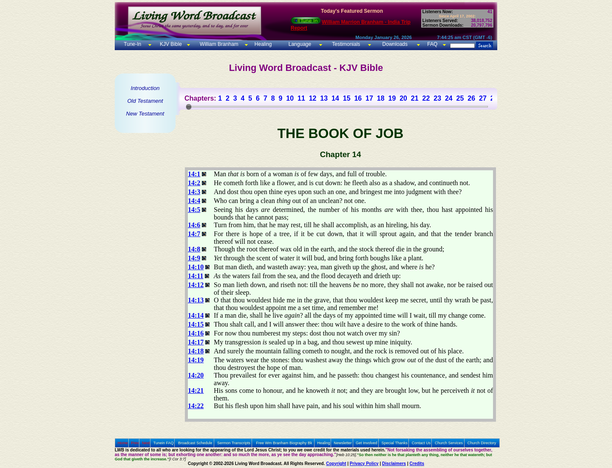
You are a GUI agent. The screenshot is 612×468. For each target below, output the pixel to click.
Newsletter (343, 443)
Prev (135, 443)
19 (392, 98)
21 (415, 98)
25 (460, 98)
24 (449, 98)
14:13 (196, 300)
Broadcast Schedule (195, 443)
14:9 (194, 258)
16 (358, 98)
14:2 (194, 182)
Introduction (145, 88)
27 (483, 98)
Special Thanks (395, 443)
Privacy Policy (364, 463)
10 (290, 98)
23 (437, 98)
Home (123, 443)
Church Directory (482, 443)
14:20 (196, 375)
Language (299, 44)
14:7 (194, 233)
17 (369, 98)
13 (324, 98)
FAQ (432, 44)
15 (347, 98)
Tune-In (132, 44)
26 (471, 98)
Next (146, 443)
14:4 (194, 200)
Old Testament (145, 101)
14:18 (196, 351)
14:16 (196, 333)
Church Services (449, 443)
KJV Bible (170, 44)
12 (313, 98)
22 (426, 98)
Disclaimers (394, 463)
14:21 (196, 390)
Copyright (336, 463)
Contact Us (421, 443)
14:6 (194, 224)
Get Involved (366, 443)
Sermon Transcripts (233, 443)
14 (335, 98)
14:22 (196, 405)
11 (301, 98)
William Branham (218, 44)
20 (403, 98)
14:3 (194, 191)
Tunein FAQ (163, 443)
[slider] (188, 106)
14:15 (196, 324)
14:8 (194, 249)
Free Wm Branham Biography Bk (284, 443)
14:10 (196, 267)
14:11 (195, 275)
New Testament (145, 113)
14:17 (196, 342)
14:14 (196, 315)
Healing (262, 44)
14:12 (196, 284)
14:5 (194, 209)
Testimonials (346, 44)
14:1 (194, 174)
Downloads (395, 44)
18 (381, 98)
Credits (417, 463)
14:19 (196, 360)
